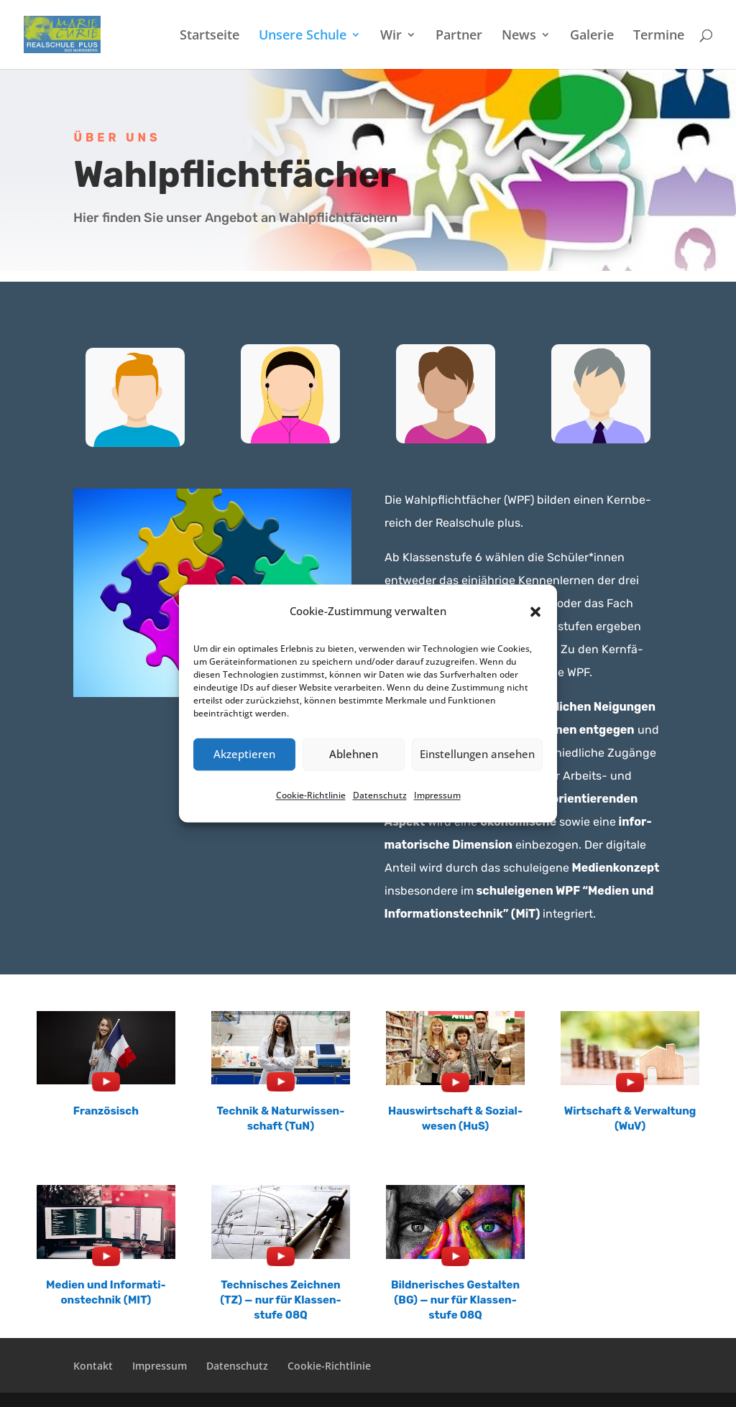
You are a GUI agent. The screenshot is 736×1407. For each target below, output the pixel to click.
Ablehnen (353, 754)
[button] (535, 611)
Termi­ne (658, 36)
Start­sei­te (209, 36)
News (519, 36)
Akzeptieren (244, 754)
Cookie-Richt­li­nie (311, 795)
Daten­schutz (380, 795)
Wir (391, 36)
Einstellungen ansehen (477, 754)
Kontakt (93, 1366)
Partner (459, 36)
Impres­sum (437, 795)
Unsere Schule (302, 36)
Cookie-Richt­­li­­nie (329, 1366)
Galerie (592, 36)
